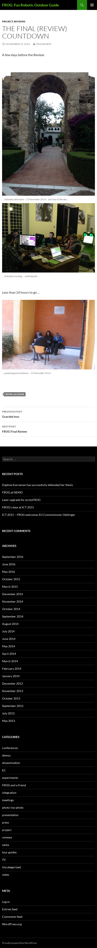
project (7, 21)
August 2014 (10, 624)
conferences (10, 748)
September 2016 (12, 556)
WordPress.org (12, 924)
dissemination (11, 763)
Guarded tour (48, 413)
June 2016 (8, 564)
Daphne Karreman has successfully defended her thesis (37, 485)
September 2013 (12, 706)
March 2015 (10, 586)
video (5, 874)
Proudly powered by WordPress (19, 942)
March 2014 (10, 661)
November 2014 (12, 601)
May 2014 (8, 646)
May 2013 (8, 720)
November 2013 (12, 691)
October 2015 (11, 579)
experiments (10, 777)
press (5, 822)
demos (6, 755)
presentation (10, 815)
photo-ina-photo (12, 807)
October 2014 (11, 609)
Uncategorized (11, 867)
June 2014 (8, 638)
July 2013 (8, 713)
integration (9, 792)
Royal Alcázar (15, 394)
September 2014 (12, 616)
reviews (19, 21)
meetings (8, 800)
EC (4, 770)
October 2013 (11, 698)
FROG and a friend (14, 785)
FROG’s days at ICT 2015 (18, 507)
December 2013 (12, 683)
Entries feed (9, 909)
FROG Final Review (48, 428)
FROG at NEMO (12, 492)
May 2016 (8, 571)
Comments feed (12, 916)
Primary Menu (92, 5)
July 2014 (8, 631)
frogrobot (44, 44)
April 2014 (9, 653)
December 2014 (12, 594)
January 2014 (11, 676)
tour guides (9, 852)
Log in (6, 901)
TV (4, 859)
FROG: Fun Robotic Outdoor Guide (30, 5)
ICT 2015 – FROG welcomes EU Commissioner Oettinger (38, 514)
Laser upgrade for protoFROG (21, 500)
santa (5, 845)
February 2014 (11, 668)
